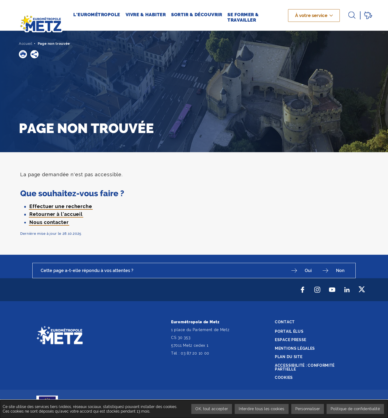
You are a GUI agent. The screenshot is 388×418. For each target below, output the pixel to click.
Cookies (284, 377)
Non (340, 270)
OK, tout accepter (211, 409)
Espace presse (290, 340)
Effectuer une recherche (60, 206)
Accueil (26, 44)
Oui (308, 270)
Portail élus (289, 331)
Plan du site (288, 357)
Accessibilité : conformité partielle (305, 367)
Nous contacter (49, 222)
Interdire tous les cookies (261, 409)
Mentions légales (295, 348)
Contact (285, 322)
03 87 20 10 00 (195, 353)
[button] (23, 54)
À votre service (311, 15)
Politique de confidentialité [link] (355, 409)
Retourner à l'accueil (56, 214)
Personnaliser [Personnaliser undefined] (307, 409)
